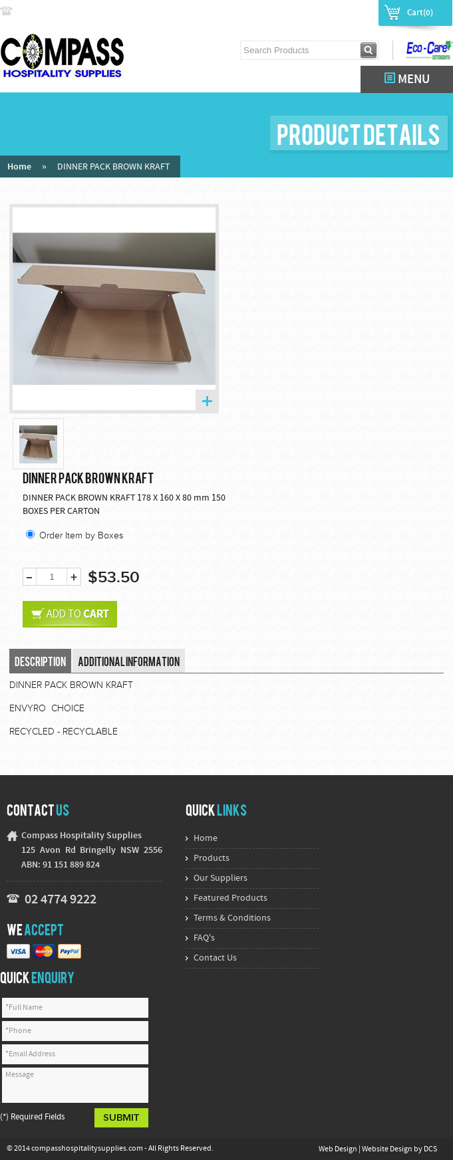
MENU (407, 79)
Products (211, 859)
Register (354, 12)
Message (75, 1085)
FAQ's (204, 938)
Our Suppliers (220, 878)
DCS (430, 1149)
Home (19, 167)
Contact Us (215, 958)
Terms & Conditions (232, 918)
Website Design (388, 1149)
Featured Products (230, 898)
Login (315, 12)
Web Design (339, 1149)
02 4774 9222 (44, 12)
